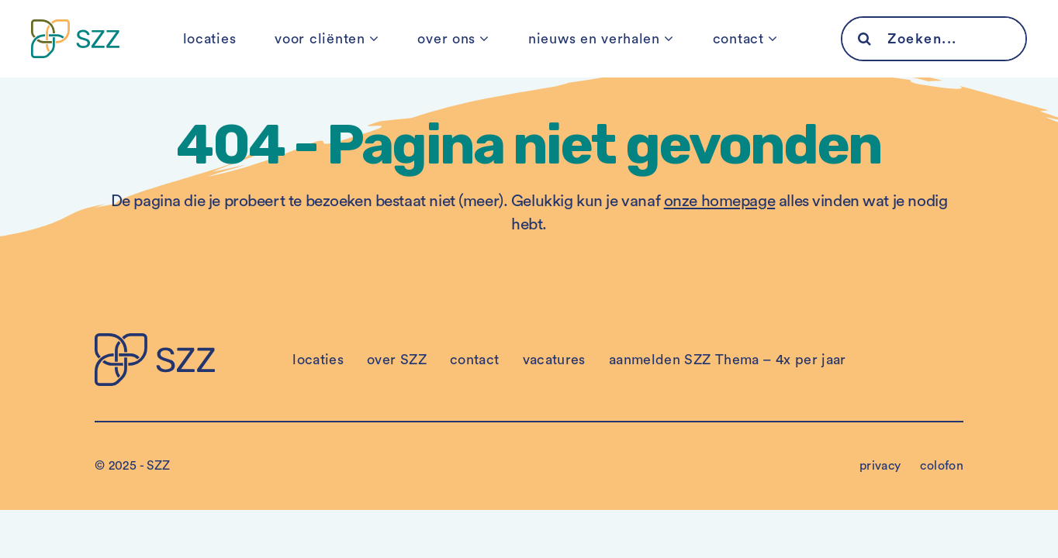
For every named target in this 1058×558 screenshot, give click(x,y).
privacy (880, 466)
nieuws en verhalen (594, 39)
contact (738, 39)
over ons (446, 39)
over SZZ (397, 360)
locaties (210, 39)
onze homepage (720, 201)
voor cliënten (320, 39)
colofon (941, 466)
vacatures (554, 360)
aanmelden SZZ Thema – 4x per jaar (727, 360)
